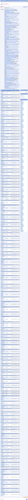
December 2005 (22, 219)
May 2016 (21, 158)
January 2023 (22, 119)
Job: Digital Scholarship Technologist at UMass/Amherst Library (10, 39)
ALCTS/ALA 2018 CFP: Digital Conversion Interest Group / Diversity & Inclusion (9, 101)
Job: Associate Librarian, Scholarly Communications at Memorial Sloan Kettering (3, 213)
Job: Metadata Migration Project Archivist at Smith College (10, 55)
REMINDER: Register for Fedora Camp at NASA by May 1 (3, 447)
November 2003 (22, 231)
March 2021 (22, 130)
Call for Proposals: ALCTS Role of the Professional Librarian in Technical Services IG (3, 141)
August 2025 (22, 104)
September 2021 (22, 127)
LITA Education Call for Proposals (2, 392)
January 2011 (22, 189)
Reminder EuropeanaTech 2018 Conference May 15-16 (7, 438)
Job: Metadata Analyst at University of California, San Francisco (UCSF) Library (2, 314)
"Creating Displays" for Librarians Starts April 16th (9, 9)
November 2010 (22, 190)
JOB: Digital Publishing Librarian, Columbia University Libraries (8, 240)
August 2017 (22, 151)
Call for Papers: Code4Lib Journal (3, 138)
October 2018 (22, 144)
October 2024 (22, 109)
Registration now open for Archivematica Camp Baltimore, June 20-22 (8, 429)
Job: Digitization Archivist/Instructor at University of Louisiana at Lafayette (11, 41)
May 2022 (21, 123)
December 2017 (22, 149)
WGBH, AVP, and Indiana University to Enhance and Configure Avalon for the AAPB (10, 484)
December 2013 (22, 172)
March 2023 (22, 118)
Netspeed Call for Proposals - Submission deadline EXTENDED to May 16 (9, 401)
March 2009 (22, 200)
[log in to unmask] (7, 128)
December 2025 (22, 102)
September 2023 (22, 115)
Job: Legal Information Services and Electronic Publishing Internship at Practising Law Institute (2, 294)
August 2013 (22, 174)
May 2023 (21, 117)
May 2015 (21, 164)
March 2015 (22, 165)
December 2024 (22, 108)
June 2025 (22, 105)
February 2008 (22, 206)
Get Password (22, 95)
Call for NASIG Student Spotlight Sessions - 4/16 (6, 130)
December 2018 (22, 143)
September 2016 (22, 156)
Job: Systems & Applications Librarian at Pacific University (10, 61)
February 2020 (22, 136)
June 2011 (22, 187)
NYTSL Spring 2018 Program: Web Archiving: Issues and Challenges (3, 407)
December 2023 (22, 114)
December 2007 (22, 207)
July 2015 (21, 163)
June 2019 (22, 140)
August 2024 (22, 110)
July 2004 (21, 227)
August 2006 (22, 215)
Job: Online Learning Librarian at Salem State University (10, 56)
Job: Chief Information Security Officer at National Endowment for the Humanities (10, 222)
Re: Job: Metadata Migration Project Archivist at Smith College (3, 324)
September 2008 (22, 203)
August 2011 (22, 186)
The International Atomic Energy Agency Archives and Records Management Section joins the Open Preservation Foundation (12, 84)
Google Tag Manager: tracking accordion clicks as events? (10, 25)
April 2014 (21, 170)
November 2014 (22, 167)
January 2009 (22, 201)
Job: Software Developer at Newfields (2, 355)
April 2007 (21, 211)
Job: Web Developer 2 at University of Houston (2, 367)
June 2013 (22, 175)
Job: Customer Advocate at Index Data (2, 231)
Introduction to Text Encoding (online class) (8, 27)
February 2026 (22, 101)
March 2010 (22, 194)
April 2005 (21, 223)
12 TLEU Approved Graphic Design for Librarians (6, 94)
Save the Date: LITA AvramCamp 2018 (8, 80)
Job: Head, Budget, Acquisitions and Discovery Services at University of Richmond (3, 282)
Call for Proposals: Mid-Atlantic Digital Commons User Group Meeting (11, 19)
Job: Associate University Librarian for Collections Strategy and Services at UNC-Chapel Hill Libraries (3, 217)
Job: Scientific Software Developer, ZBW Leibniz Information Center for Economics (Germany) (3, 351)
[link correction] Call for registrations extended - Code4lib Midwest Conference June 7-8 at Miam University (11, 88)
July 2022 (21, 122)
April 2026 (21, 100)
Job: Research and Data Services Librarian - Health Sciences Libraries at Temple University (3, 342)
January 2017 (22, 154)
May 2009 (21, 199)
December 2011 (22, 184)
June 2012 (22, 181)
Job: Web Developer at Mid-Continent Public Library (2, 374)
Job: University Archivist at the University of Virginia (2, 362)
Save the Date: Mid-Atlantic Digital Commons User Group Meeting (3, 460)
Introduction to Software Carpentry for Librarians (6, 181)
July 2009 (21, 198)
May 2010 (21, 193)
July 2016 (21, 157)
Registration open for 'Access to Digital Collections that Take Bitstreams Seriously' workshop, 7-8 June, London (11, 77)
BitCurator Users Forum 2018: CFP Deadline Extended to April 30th (8, 123)
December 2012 (22, 178)
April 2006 (21, 217)
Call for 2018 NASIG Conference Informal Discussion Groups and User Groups (9, 126)
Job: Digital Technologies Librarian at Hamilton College (7, 251)
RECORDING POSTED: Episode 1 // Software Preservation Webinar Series (11, 73)
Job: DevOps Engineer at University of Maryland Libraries (10, 37)
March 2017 (22, 153)
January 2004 (22, 230)
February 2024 (22, 113)
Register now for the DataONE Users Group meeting (9, 75)
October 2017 (22, 150)
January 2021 (22, 131)
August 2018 (22, 145)
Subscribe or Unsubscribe (24, 98)
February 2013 (22, 177)
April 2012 (21, 182)
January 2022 (22, 125)
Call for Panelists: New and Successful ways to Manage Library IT (8, 133)
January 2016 (22, 160)
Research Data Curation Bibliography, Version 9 (9, 79)
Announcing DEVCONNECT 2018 (3, 106)
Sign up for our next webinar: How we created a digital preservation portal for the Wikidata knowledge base (3, 464)
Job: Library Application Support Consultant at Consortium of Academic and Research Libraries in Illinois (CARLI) (3, 309)
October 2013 (22, 173)
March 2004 (22, 229)
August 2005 (22, 221)
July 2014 (21, 169)
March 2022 (22, 124)
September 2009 (22, 197)
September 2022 (22, 121)
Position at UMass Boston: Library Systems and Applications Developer (3, 414)
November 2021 (22, 126)
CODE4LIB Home (25, 7)
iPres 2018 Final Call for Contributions (5, 191)
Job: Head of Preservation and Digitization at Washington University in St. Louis (9, 275)
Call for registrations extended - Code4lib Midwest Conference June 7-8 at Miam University (3, 150)
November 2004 (22, 225)
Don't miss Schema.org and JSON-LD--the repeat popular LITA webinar (3, 167)
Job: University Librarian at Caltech (7, 62)
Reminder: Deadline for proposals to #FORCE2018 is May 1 (10, 78)
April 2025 (21, 106)
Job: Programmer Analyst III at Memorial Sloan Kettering (7, 334)
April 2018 (21, 147)
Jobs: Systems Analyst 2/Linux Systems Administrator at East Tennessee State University (2, 385)
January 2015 (22, 166)
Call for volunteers (6, 21)
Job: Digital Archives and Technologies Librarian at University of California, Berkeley (3, 238)
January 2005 (22, 224)
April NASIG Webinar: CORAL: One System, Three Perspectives (10, 13)
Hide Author (8, 7)
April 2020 (21, 135)
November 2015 (22, 161)
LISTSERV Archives (26, 6)
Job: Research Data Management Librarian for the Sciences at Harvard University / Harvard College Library (11, 59)
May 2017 (21, 152)
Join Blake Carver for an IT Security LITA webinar (9, 67)
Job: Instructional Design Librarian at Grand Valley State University (11, 48)
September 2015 (22, 162)
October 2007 (22, 208)
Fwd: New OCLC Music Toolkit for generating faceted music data (3, 171)
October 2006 (22, 214)
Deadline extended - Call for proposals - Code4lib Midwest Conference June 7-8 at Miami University (3, 162)
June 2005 (22, 222)
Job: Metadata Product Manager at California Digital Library (7, 327)
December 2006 (22, 213)
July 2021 (21, 128)
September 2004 (22, 226)
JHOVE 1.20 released (2, 199)
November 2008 (22, 202)
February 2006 (22, 218)
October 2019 (22, 138)
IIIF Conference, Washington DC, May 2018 (6, 175)
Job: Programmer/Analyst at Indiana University (9, 57)
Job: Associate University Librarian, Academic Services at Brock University (9, 219)
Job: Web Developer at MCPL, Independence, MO (9, 63)
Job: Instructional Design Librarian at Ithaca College (9, 49)
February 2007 (22, 212)
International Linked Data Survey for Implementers (9, 26)
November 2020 (22, 132)
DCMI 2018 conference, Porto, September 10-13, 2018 (9, 22)
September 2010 (22, 191)
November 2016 (22, 155)
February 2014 (22, 171)
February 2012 (22, 183)
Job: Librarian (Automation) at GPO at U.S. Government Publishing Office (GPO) (2, 299)
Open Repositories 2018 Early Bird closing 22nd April (9, 71)
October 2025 (22, 103)
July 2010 (21, 192)
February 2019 (22, 142)
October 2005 (22, 220)
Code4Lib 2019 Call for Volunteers (5, 154)
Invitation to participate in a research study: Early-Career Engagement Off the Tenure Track (3, 189)
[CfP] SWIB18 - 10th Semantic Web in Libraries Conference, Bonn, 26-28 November (10, 488)
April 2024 (21, 112)
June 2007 (22, 210)
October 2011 (22, 185)
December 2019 (22, 137)
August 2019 (22, 139)
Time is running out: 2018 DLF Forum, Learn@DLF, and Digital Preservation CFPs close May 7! (3, 482)
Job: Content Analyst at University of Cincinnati (9, 36)
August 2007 (22, 209)
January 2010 (22, 195)
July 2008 (21, 204)
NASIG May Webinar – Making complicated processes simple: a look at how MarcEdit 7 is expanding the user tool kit (11, 69)
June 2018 (22, 146)
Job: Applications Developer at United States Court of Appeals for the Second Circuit (10, 200)
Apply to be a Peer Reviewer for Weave (8, 12)
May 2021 (21, 129)
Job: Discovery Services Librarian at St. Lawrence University (3, 267)
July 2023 (21, 116)
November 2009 (22, 196)
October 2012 (22, 179)
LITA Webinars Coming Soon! (7, 68)
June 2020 (22, 134)
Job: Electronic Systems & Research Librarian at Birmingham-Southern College (9, 271)
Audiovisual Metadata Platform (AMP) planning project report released (8, 119)
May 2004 (21, 228)
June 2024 (22, 111)
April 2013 (21, 176)
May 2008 (21, 205)
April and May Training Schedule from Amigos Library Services (8, 110)
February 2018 (22, 148)
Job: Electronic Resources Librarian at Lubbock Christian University (11, 44)
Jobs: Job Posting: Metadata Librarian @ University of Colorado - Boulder (11, 65)
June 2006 (22, 216)
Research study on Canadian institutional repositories (7, 452)
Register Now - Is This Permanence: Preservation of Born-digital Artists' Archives (3, 425)
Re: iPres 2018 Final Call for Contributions (2, 193)
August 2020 (22, 133)
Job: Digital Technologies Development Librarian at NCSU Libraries (2, 249)
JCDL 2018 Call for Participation (7, 29)
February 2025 (22, 107)
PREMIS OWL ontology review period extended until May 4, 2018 (8, 415)
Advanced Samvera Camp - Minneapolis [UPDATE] (9, 10)
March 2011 (22, 188)
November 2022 (22, 120)
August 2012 (22, 180)
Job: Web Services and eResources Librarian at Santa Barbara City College (11, 64)
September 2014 (22, 168)
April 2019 (21, 141)
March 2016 (22, 159)
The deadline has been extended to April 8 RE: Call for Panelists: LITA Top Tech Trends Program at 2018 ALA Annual (11, 83)
